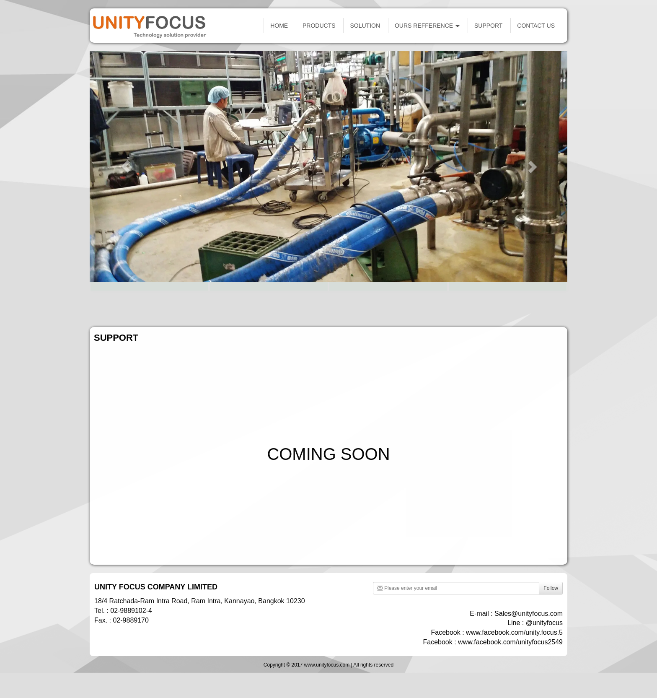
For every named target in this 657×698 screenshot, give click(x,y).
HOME (279, 25)
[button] (125, 166)
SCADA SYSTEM (149, 297)
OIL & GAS (268, 297)
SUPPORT (488, 25)
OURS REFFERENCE (427, 25)
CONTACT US (536, 25)
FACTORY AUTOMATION (388, 297)
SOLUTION (365, 25)
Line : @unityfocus (535, 622)
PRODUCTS (319, 25)
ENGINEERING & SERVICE (507, 297)
